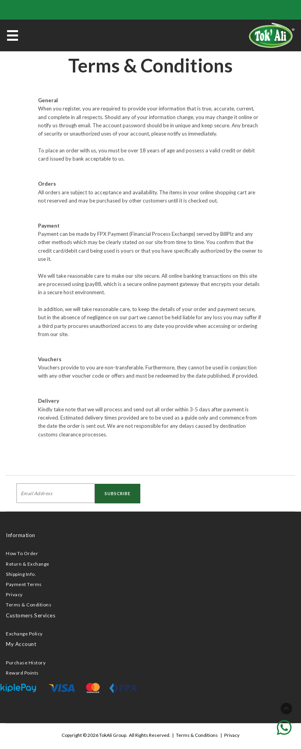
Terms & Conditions (28, 605)
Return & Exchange (27, 564)
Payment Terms (24, 584)
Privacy (14, 594)
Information (20, 535)
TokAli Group (112, 735)
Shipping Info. (21, 574)
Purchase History (25, 663)
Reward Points (22, 673)
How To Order (22, 553)
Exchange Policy (24, 634)
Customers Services (30, 615)
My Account (21, 644)
